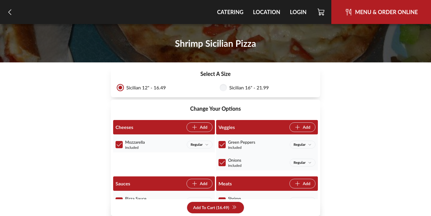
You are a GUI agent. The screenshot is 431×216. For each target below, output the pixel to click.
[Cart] (321, 12)
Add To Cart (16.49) (214, 208)
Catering (230, 12)
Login (298, 12)
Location (266, 12)
